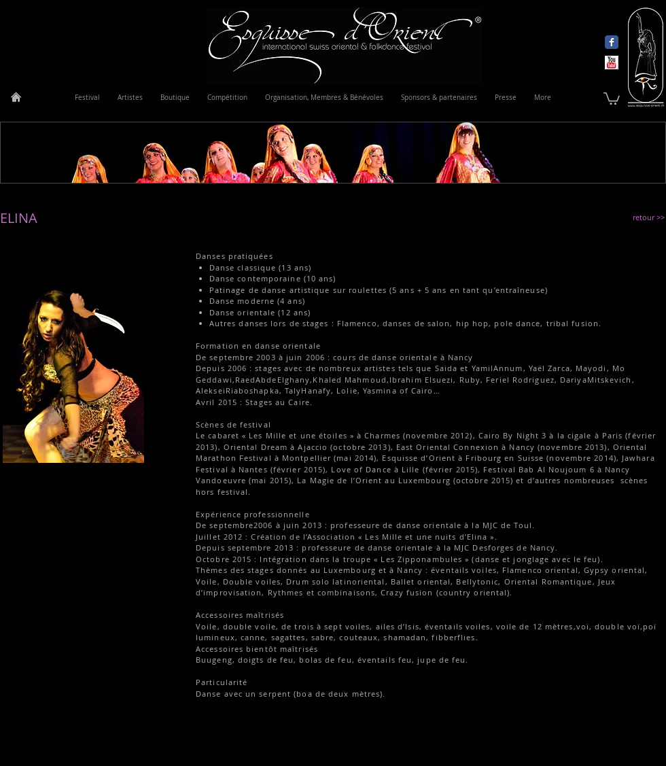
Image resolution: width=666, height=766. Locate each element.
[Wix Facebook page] (611, 42)
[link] (611, 98)
